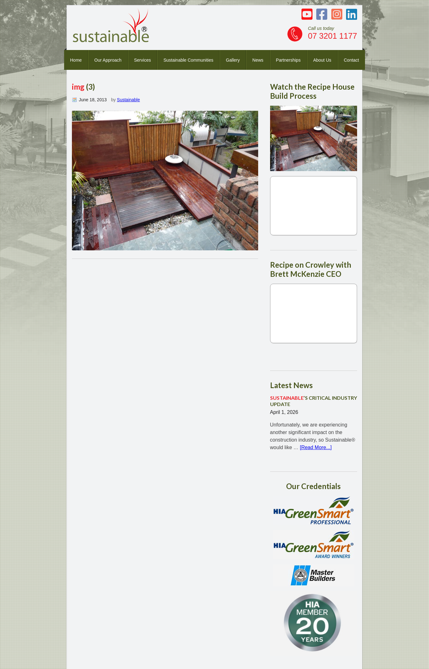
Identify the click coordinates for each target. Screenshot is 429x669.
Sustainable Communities (188, 60)
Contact (351, 60)
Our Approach (107, 60)
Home (76, 60)
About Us (322, 60)
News (258, 60)
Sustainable (128, 99)
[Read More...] (316, 447)
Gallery (233, 60)
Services (142, 60)
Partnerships (288, 60)
